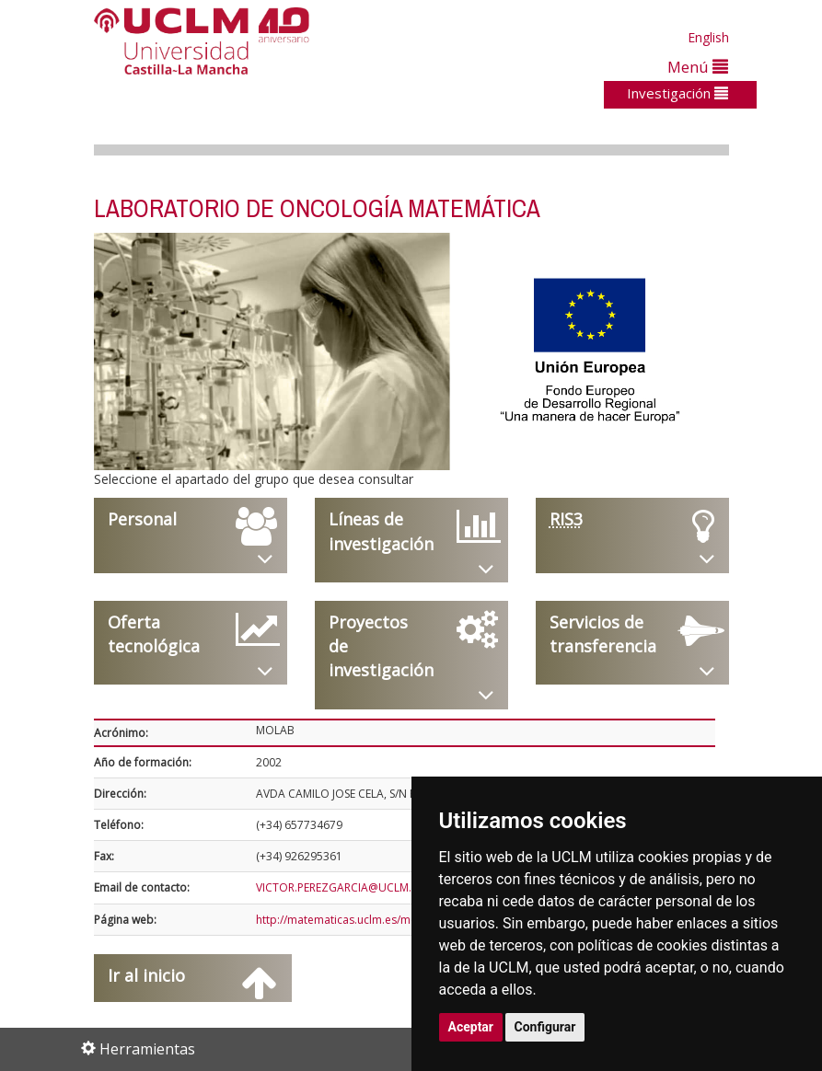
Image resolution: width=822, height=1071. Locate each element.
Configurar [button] (545, 1026)
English (708, 37)
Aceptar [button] (471, 1026)
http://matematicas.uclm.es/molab (345, 919)
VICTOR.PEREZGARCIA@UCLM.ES (339, 887)
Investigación (677, 93)
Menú (697, 66)
